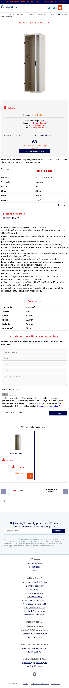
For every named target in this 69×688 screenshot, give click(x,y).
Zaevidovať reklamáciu (34, 614)
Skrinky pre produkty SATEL (34, 600)
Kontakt (34, 570)
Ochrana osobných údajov (34, 582)
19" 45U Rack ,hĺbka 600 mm (18, 453)
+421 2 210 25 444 (36, 2)
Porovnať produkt (12, 135)
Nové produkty (34, 589)
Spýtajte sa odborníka (34, 151)
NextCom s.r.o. (55, 684)
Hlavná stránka (34, 563)
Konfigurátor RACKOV (34, 607)
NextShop (26, 684)
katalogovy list (12, 217)
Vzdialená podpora (34, 593)
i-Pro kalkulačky (34, 596)
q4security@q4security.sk (15, 2)
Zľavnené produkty (35, 586)
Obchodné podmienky (34, 611)
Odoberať (58, 531)
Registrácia (34, 567)
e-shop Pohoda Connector (40, 684)
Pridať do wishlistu (43, 135)
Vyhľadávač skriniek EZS (34, 604)
